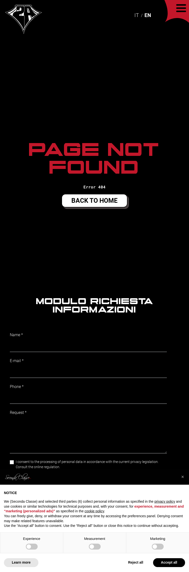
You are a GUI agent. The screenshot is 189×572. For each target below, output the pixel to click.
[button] (183, 477)
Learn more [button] (21, 562)
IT (136, 15)
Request (17, 412)
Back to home (94, 200)
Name (15, 334)
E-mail (15, 360)
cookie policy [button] (94, 511)
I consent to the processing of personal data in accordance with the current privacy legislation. (87, 464)
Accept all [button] (169, 562)
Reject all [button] (135, 562)
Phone (15, 386)
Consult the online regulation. (38, 467)
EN (147, 15)
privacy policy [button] (164, 501)
